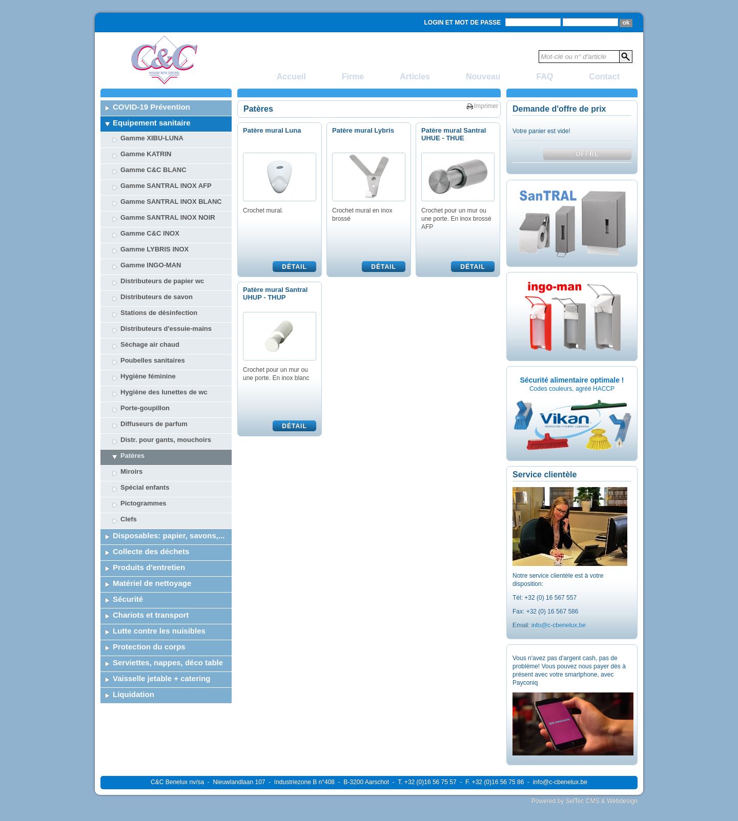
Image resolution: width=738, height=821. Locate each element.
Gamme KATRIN (145, 154)
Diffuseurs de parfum (154, 424)
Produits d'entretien (149, 567)
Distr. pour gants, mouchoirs (165, 440)
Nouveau (483, 76)
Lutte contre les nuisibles (159, 630)
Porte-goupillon (145, 408)
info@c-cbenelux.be (558, 625)
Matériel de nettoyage (152, 583)
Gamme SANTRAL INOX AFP (166, 186)
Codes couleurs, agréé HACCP (571, 388)
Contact (604, 76)
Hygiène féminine (148, 376)
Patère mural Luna (272, 130)
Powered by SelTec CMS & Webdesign (584, 801)
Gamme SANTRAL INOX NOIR (167, 217)
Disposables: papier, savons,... (168, 535)
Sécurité (128, 599)
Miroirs (131, 471)
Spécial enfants (144, 487)
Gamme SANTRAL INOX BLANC (171, 201)
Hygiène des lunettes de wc (164, 392)
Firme (353, 76)
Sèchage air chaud (149, 344)
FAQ (545, 76)
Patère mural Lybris (363, 130)
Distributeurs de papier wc (162, 281)
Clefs (128, 519)
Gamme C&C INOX (149, 233)
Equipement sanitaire (152, 122)
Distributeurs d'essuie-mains (166, 328)
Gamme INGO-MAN (150, 265)
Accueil (291, 76)
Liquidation (133, 694)
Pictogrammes (143, 503)
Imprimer (486, 106)
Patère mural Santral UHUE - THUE (453, 134)
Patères (132, 455)
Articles (415, 76)
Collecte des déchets (151, 551)
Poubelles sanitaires (152, 360)
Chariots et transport (151, 615)
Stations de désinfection (158, 313)
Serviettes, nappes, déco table (168, 662)
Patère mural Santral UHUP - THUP (275, 293)
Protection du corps (149, 646)
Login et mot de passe (462, 22)
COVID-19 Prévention (151, 106)
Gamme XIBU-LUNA (151, 138)
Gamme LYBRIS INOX (154, 249)
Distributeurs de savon (156, 297)
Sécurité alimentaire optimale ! (572, 380)
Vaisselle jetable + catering (162, 678)
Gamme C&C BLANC (153, 170)
